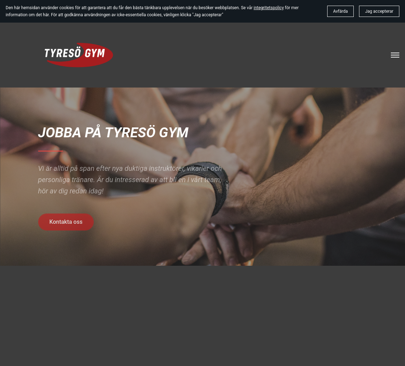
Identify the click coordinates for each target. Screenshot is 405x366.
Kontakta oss (66, 221)
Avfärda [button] (340, 11)
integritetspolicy (269, 7)
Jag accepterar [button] (379, 11)
